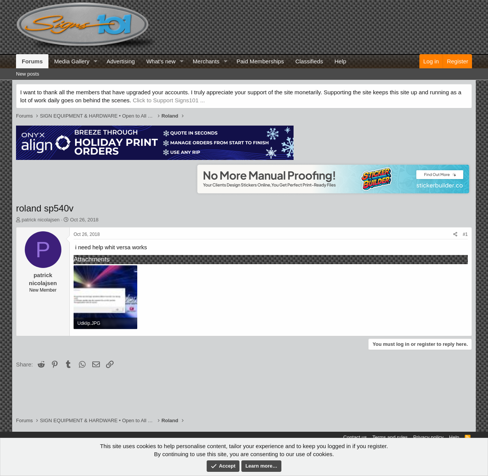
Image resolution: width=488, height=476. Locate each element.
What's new (161, 61)
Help (340, 61)
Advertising (120, 61)
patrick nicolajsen (41, 220)
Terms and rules (390, 437)
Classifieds (309, 61)
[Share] (455, 234)
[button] (95, 61)
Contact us (355, 437)
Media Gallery (72, 61)
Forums (32, 61)
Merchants (206, 61)
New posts (27, 74)
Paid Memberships (260, 61)
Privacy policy (428, 437)
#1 (465, 234)
